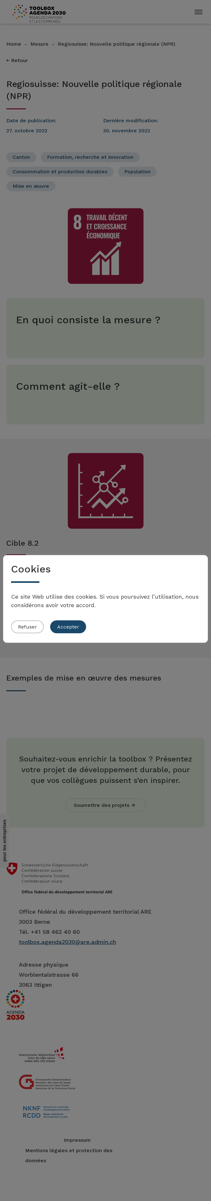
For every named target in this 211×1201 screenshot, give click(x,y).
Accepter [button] (68, 627)
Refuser (27, 627)
